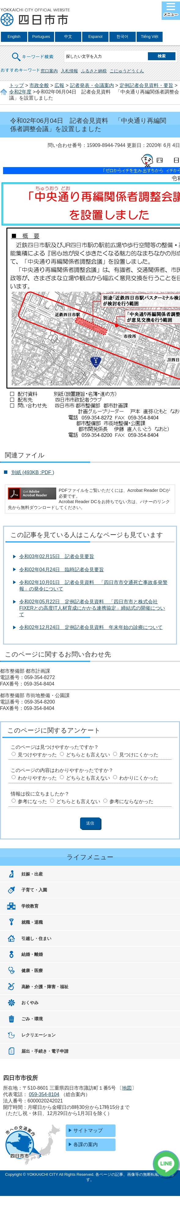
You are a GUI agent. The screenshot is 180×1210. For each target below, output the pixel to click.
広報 (59, 85)
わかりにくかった (138, 777)
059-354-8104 (44, 1094)
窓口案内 (49, 70)
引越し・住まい (36, 938)
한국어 (122, 36)
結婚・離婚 (32, 954)
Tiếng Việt (149, 36)
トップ (16, 85)
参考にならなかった (131, 801)
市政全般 (39, 85)
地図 (127, 1088)
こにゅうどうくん (127, 70)
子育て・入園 (34, 889)
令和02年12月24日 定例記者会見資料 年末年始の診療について (91, 627)
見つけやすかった (37, 754)
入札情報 (69, 70)
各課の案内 (85, 1144)
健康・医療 (32, 970)
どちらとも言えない (88, 754)
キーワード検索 (33, 53)
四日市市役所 (35, 17)
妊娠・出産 (32, 874)
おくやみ (30, 1002)
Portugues (41, 36)
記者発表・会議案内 (92, 85)
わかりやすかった (37, 777)
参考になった (32, 801)
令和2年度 (20, 91)
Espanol (95, 36)
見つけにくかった (138, 754)
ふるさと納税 (94, 70)
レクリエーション (38, 1035)
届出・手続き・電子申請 (44, 1051)
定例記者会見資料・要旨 (146, 85)
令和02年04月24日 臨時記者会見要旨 (61, 569)
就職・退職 (32, 922)
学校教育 (30, 906)
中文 (68, 36)
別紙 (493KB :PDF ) (32, 472)
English (14, 36)
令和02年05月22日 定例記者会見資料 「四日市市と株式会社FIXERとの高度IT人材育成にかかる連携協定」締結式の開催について (92, 608)
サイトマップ (88, 1130)
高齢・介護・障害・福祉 (44, 986)
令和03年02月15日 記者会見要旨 (56, 556)
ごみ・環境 (32, 1018)
